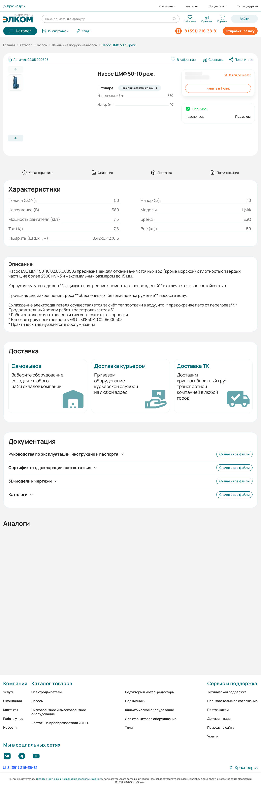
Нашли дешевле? (237, 75)
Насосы (41, 45)
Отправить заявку (240, 31)
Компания (15, 683)
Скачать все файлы (234, 454)
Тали (129, 728)
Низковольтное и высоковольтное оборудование (58, 712)
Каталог (26, 45)
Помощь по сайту (220, 727)
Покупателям (218, 6)
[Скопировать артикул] (28, 59)
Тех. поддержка (247, 6)
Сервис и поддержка (232, 683)
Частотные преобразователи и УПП (59, 723)
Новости (10, 727)
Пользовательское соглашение (232, 701)
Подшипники (135, 701)
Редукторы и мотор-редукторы (149, 692)
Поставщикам (218, 710)
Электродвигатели (46, 692)
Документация (219, 719)
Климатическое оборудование (149, 710)
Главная (9, 45)
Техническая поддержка (226, 692)
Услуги (8, 692)
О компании (167, 6)
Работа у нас (13, 719)
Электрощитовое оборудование (151, 719)
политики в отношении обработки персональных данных (69, 779)
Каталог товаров (51, 683)
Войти (244, 19)
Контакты (192, 6)
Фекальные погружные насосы (74, 45)
